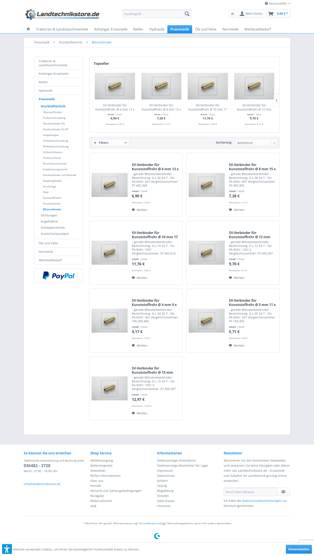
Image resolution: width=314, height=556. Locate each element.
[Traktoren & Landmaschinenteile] (62, 29)
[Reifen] (138, 29)
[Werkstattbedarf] (257, 29)
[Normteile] (230, 29)
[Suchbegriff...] (157, 14)
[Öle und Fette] (205, 29)
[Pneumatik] (179, 29)
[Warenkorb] (278, 14)
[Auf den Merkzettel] (139, 209)
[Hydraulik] (156, 29)
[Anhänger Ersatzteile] (110, 29)
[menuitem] (276, 3)
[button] (7, 549)
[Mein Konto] (251, 14)
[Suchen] (187, 14)
